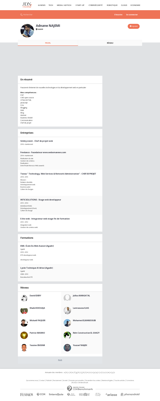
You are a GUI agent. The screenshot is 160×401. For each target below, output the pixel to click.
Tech (50, 5)
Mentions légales (107, 380)
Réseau (110, 43)
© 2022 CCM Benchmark (80, 382)
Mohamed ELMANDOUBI (84, 320)
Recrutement (57, 380)
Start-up (80, 5)
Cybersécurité (95, 5)
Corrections (130, 380)
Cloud (124, 5)
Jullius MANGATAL (81, 295)
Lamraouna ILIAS (81, 308)
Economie (135, 5)
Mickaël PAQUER (37, 320)
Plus (60, 360)
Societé (65, 380)
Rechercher (28, 14)
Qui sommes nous (32, 380)
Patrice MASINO (37, 332)
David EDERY (35, 295)
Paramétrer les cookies (92, 380)
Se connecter (132, 14)
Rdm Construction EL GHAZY (86, 332)
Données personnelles (76, 380)
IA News (41, 5)
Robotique (112, 5)
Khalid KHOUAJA (37, 308)
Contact (42, 380)
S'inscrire (118, 14)
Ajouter (135, 26)
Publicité (49, 380)
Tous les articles (119, 380)
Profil (48, 43)
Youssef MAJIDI (80, 345)
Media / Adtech (64, 5)
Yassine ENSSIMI (37, 345)
